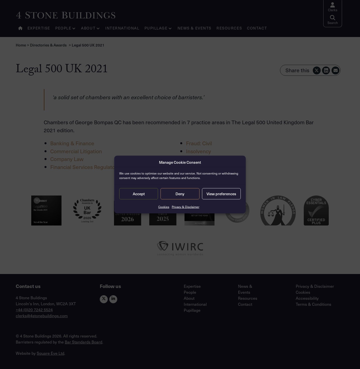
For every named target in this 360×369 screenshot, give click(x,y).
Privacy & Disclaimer (185, 206)
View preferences (221, 193)
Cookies (163, 206)
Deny (180, 193)
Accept (139, 193)
